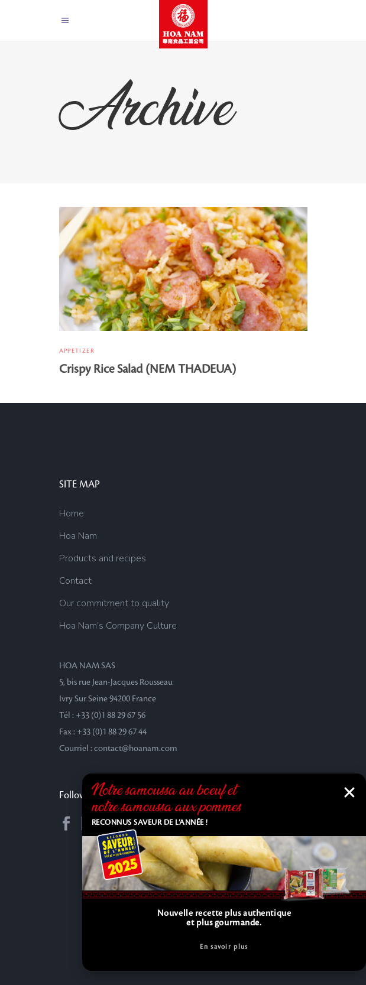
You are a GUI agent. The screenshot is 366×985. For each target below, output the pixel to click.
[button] (349, 792)
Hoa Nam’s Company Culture (118, 625)
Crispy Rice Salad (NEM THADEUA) (147, 369)
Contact (75, 580)
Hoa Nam (78, 535)
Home (71, 513)
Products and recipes (102, 558)
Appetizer (77, 350)
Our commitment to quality (114, 603)
